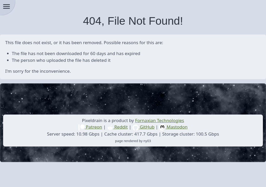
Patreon (90, 127)
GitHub (143, 127)
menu (6, 6)
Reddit (117, 127)
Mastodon (173, 127)
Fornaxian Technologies (159, 120)
